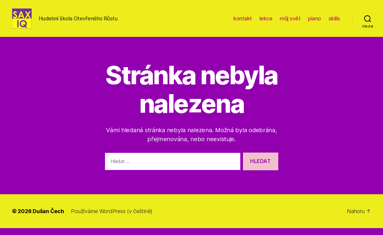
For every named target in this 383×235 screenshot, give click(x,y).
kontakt (242, 22)
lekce (266, 22)
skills (334, 22)
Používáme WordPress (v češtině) (111, 218)
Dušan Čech (48, 218)
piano (314, 22)
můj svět (290, 22)
